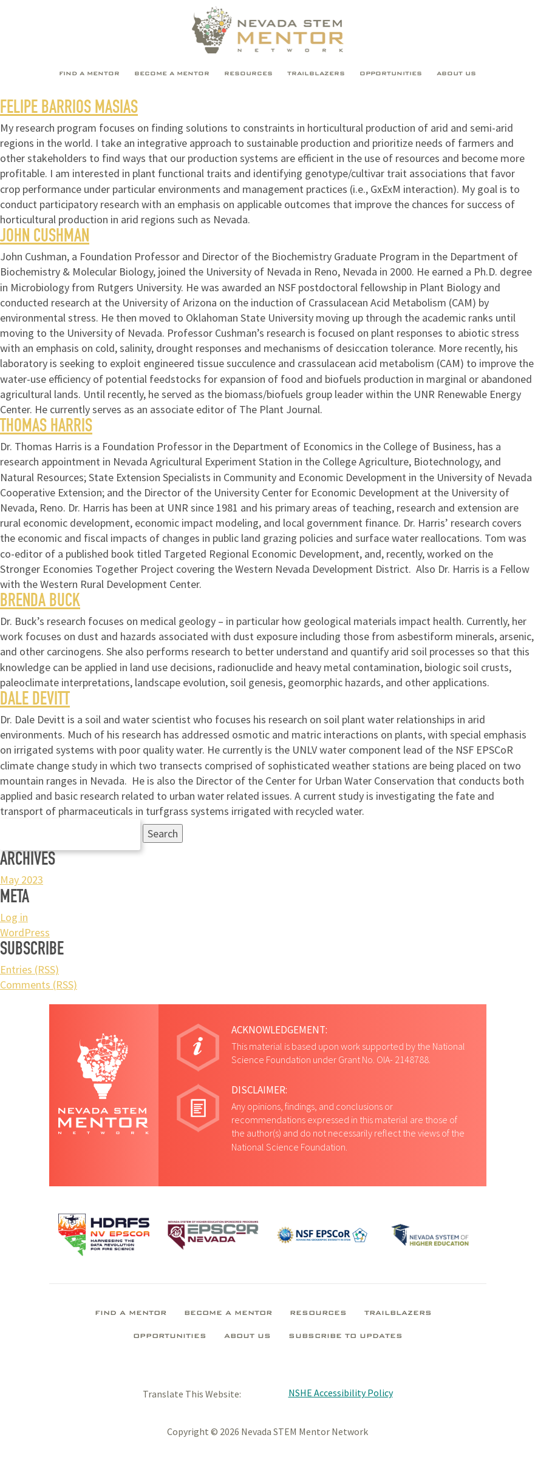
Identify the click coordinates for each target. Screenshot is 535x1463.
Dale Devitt (35, 701)
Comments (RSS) (38, 985)
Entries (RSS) (29, 969)
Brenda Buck (40, 602)
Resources (248, 74)
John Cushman (44, 238)
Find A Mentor (89, 74)
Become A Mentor (172, 74)
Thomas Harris (46, 428)
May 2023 (21, 880)
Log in (14, 917)
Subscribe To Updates (345, 1337)
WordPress (25, 932)
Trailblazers (316, 74)
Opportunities (391, 74)
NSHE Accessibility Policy (340, 1393)
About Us (456, 74)
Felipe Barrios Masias (69, 109)
